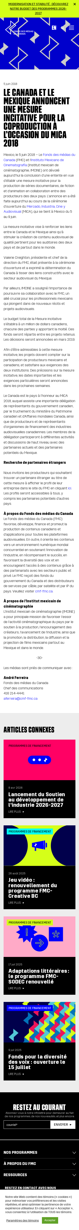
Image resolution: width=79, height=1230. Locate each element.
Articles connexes (29, 730)
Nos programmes (20, 1152)
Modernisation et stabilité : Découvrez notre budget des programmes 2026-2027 (38, 8)
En (54, 26)
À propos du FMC (20, 1163)
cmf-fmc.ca (43, 591)
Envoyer (61, 1125)
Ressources (15, 1175)
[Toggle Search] (62, 27)
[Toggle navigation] (71, 27)
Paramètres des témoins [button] (22, 1220)
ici (69, 488)
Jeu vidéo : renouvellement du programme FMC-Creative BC (32, 888)
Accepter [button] (50, 1220)
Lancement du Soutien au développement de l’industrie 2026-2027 (36, 799)
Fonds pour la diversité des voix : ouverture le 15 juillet (37, 1062)
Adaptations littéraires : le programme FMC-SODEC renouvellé (38, 976)
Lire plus (14, 811)
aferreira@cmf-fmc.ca (20, 698)
